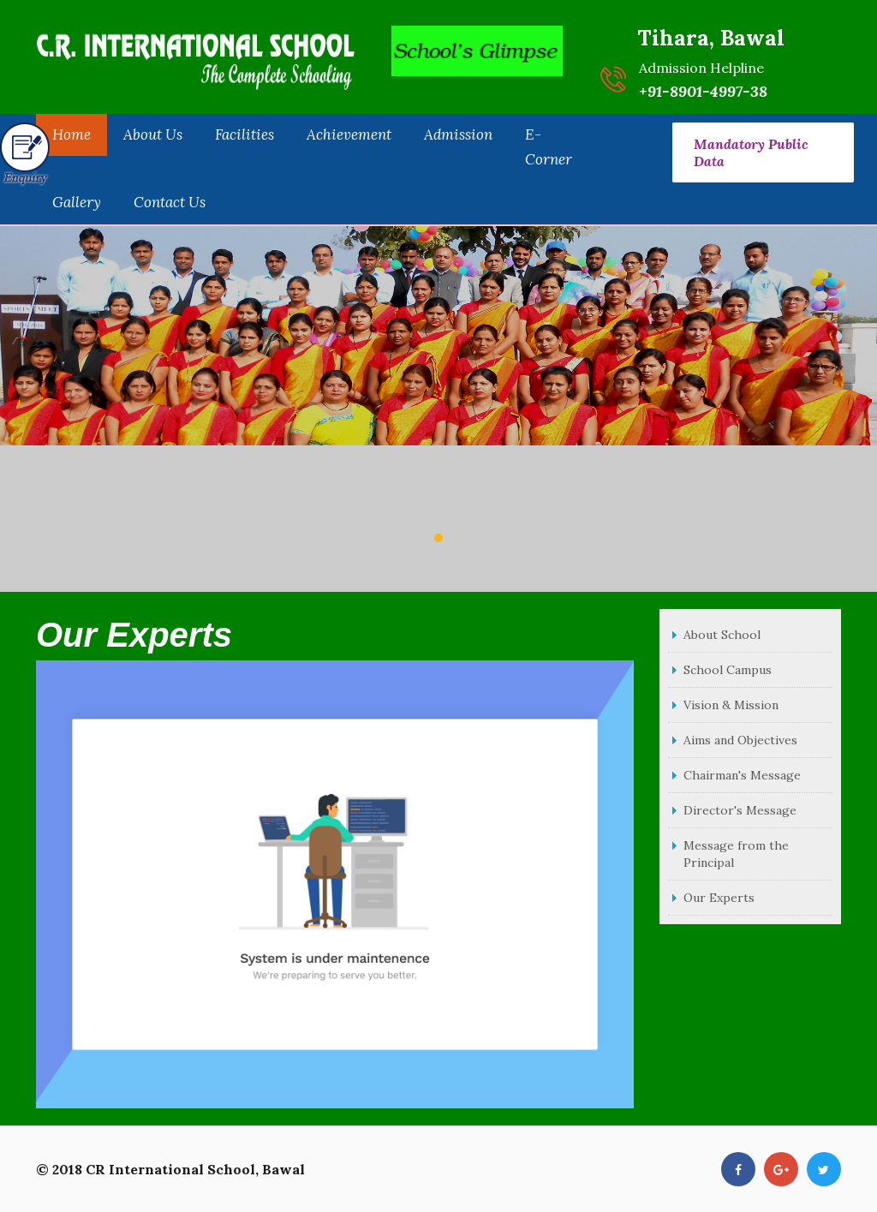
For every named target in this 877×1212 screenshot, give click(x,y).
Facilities (244, 134)
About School (722, 634)
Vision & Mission (731, 705)
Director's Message (739, 810)
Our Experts (719, 897)
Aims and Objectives (740, 740)
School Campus (727, 670)
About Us (152, 134)
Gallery (76, 202)
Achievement (349, 134)
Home (71, 134)
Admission (458, 134)
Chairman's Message (742, 775)
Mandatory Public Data (751, 152)
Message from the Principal (736, 854)
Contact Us (170, 202)
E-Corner (548, 147)
